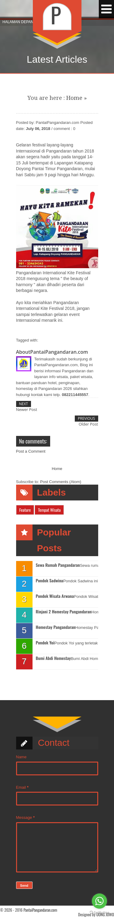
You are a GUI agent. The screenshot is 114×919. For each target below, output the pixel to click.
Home (74, 98)
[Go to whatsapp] (99, 901)
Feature (25, 510)
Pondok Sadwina (49, 580)
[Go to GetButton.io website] (99, 913)
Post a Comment (31, 451)
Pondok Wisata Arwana (55, 596)
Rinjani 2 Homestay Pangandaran (64, 611)
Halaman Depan (17, 22)
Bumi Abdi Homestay (53, 658)
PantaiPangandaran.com (40, 910)
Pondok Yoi (45, 642)
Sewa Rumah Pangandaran (58, 565)
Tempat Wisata (49, 510)
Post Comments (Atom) (60, 481)
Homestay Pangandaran (55, 627)
